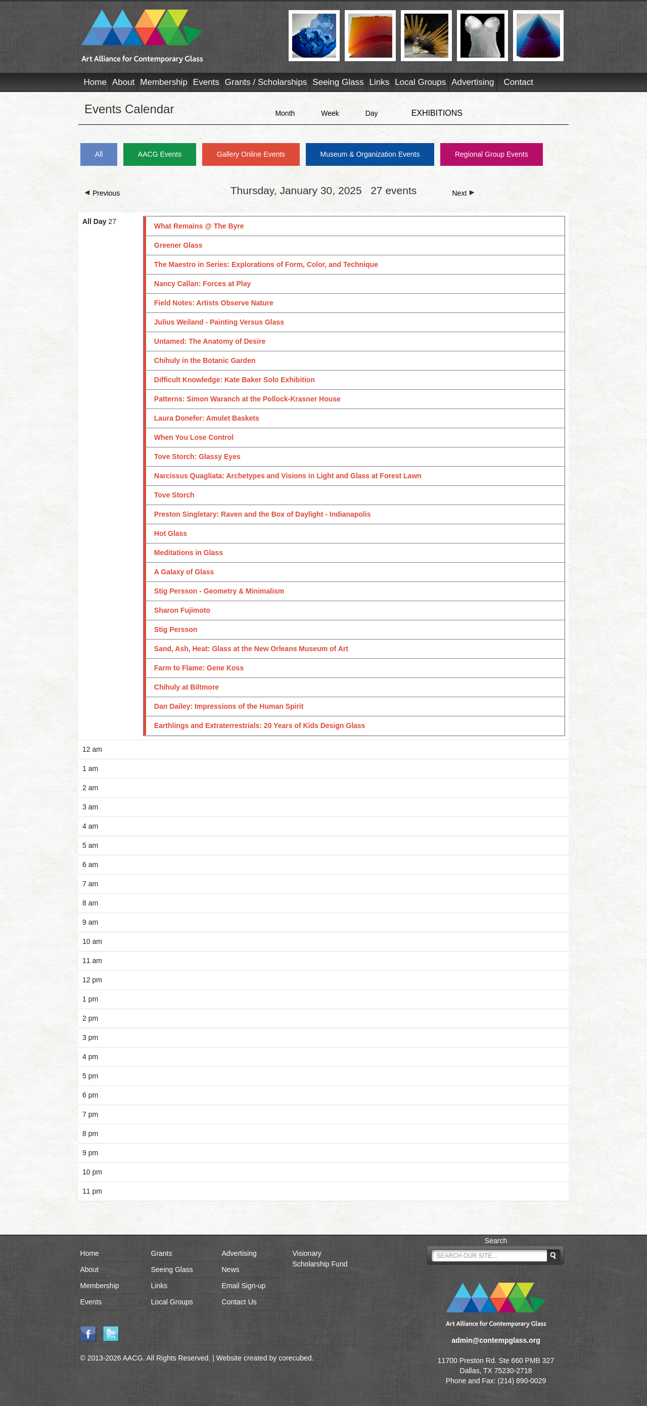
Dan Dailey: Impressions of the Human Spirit (229, 706)
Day (371, 113)
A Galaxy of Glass (184, 572)
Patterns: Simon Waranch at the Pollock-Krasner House (247, 399)
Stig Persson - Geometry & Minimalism (219, 591)
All (99, 154)
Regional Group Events (491, 154)
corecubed (295, 1358)
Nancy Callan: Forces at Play (202, 284)
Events (206, 82)
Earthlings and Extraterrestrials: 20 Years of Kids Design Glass (259, 725)
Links (379, 82)
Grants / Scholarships (266, 82)
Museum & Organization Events (370, 154)
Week (330, 113)
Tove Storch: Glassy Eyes (197, 456)
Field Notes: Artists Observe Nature (213, 303)
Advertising (472, 82)
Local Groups (420, 82)
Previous (102, 193)
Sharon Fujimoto (182, 610)
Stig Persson (176, 629)
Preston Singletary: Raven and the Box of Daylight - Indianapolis (262, 514)
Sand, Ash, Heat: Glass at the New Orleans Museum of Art (251, 649)
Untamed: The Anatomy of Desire (209, 341)
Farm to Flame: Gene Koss (199, 668)
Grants (161, 1253)
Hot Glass (170, 533)
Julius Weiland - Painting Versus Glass (219, 322)
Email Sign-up (244, 1286)
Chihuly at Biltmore (186, 687)
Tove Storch (174, 495)
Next (463, 193)
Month (285, 113)
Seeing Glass (337, 82)
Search (496, 1241)
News (231, 1269)
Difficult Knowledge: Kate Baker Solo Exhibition (234, 380)
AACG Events (159, 154)
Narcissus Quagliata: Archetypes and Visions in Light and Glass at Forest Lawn (288, 476)
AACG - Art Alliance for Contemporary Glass (178, 36)
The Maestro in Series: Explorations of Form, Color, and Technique (266, 264)
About (123, 82)
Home (95, 82)
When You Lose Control (194, 437)
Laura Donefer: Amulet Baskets (206, 418)
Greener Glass (178, 245)
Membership (164, 82)
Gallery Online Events (251, 154)
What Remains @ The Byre (199, 226)
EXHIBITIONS (437, 113)
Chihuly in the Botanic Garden (205, 360)
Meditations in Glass (188, 553)
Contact (518, 82)
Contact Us (239, 1302)
